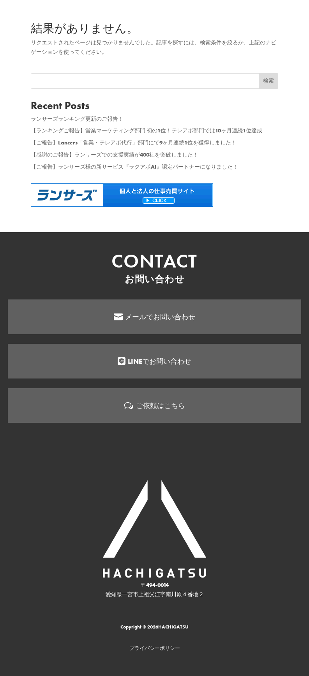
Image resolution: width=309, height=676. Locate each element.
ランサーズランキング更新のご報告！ (77, 118)
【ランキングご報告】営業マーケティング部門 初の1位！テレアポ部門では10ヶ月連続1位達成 (146, 130)
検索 (268, 80)
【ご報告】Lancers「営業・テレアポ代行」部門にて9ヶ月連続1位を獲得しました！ (134, 142)
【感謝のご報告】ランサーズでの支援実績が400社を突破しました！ (114, 154)
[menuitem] (154, 382)
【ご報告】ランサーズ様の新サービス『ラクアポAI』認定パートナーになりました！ (134, 166)
